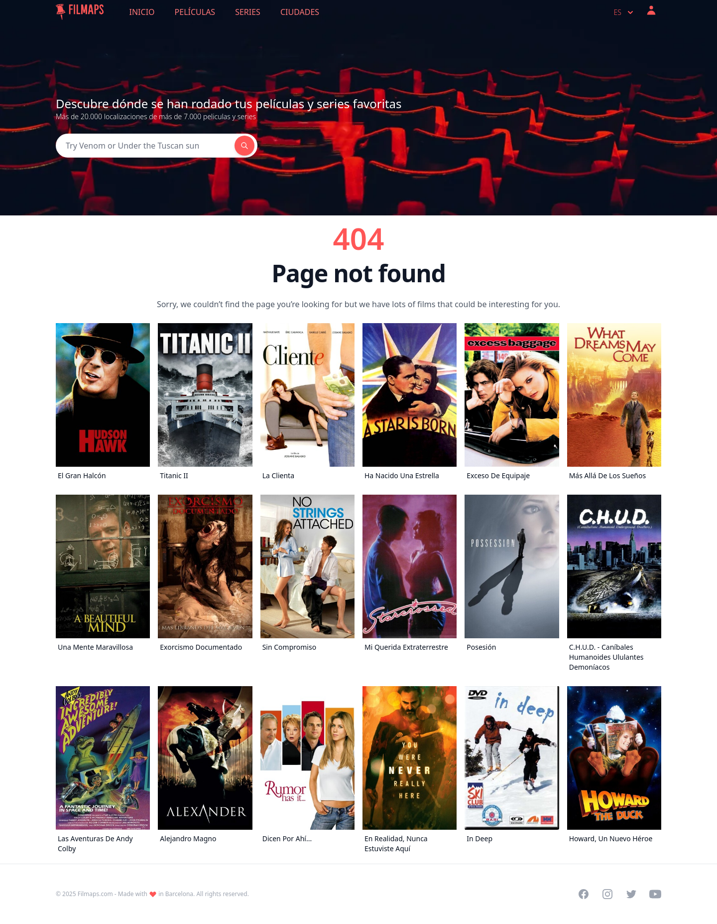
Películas (195, 11)
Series (247, 11)
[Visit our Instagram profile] (607, 894)
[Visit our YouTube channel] (655, 894)
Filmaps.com (95, 894)
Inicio (142, 11)
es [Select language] (624, 12)
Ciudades (299, 11)
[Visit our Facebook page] (584, 894)
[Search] (145, 146)
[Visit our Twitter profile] (631, 894)
